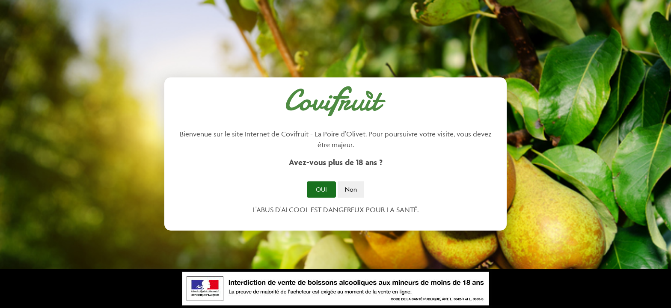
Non (351, 189)
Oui (321, 189)
